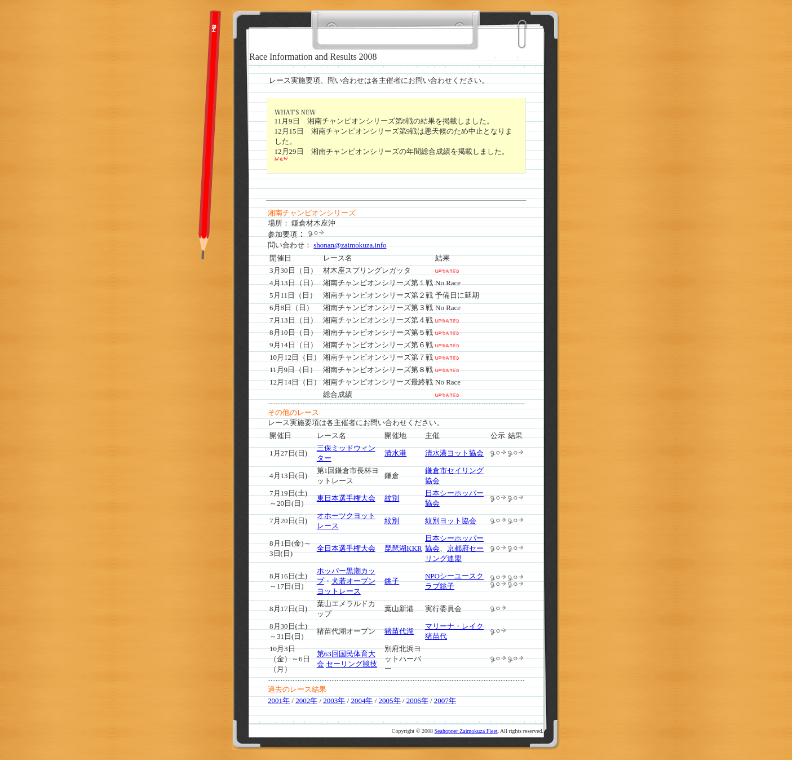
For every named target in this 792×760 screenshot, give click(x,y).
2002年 (306, 700)
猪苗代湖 (399, 631)
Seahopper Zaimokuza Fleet (465, 731)
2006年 (417, 700)
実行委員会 (443, 608)
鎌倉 (391, 475)
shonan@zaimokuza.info (349, 245)
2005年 (390, 700)
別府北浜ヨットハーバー (402, 658)
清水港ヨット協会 (454, 453)
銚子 (391, 581)
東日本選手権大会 (346, 498)
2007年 (445, 700)
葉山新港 (399, 608)
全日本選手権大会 (346, 548)
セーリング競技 (351, 664)
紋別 (391, 498)
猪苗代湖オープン (346, 631)
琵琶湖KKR (403, 548)
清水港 (395, 453)
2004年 (362, 700)
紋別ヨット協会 (450, 520)
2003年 (334, 700)
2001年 (279, 700)
